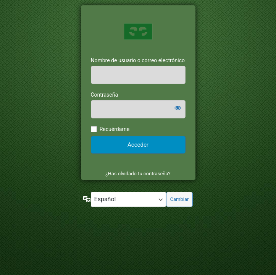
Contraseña (104, 95)
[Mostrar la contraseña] (178, 107)
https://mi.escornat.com (138, 31)
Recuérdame (114, 129)
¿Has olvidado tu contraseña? (137, 173)
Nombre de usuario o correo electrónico (138, 60)
